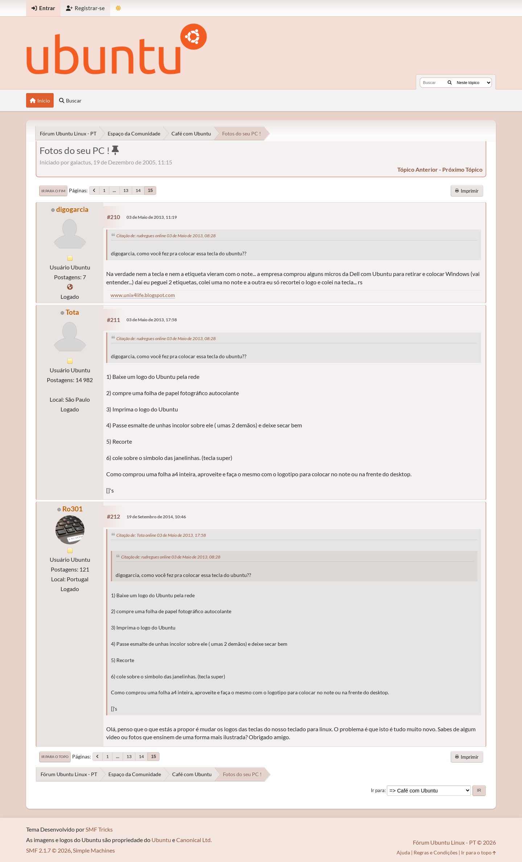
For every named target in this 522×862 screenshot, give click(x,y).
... (114, 190)
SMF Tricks (99, 829)
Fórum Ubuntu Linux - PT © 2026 (454, 842)
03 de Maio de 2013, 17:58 (152, 319)
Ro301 (72, 509)
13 (125, 190)
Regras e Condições (435, 852)
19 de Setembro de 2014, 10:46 (156, 516)
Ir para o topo (55, 756)
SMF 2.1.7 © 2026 (48, 850)
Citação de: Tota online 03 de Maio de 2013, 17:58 (161, 535)
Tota (72, 312)
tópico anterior (417, 169)
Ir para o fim (53, 191)
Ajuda (403, 852)
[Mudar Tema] (118, 8)
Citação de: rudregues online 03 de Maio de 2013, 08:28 (166, 235)
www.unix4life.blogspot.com (143, 295)
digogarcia (72, 209)
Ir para (378, 790)
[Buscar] (449, 83)
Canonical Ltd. (194, 839)
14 (138, 190)
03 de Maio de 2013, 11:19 (152, 217)
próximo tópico (462, 169)
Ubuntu (161, 839)
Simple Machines (94, 850)
